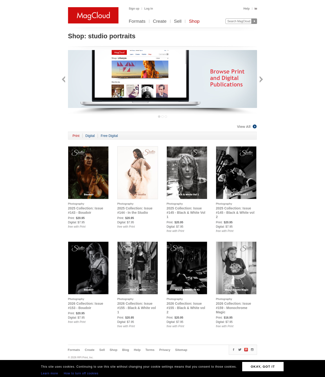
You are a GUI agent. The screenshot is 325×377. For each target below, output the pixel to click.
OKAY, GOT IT (263, 366)
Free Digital (109, 136)
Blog (125, 350)
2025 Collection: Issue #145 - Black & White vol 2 (235, 212)
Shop (194, 21)
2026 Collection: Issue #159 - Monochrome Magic (233, 308)
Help (246, 8)
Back (64, 79)
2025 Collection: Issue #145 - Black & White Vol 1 (186, 212)
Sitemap (181, 350)
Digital (90, 136)
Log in (148, 8)
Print (76, 136)
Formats (137, 21)
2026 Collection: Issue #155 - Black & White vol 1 (136, 308)
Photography (76, 203)
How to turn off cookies (81, 373)
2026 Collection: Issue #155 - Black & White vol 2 (186, 308)
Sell (178, 21)
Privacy (164, 350)
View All (247, 126)
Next (260, 79)
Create (160, 21)
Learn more (49, 373)
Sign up (134, 8)
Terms (149, 350)
